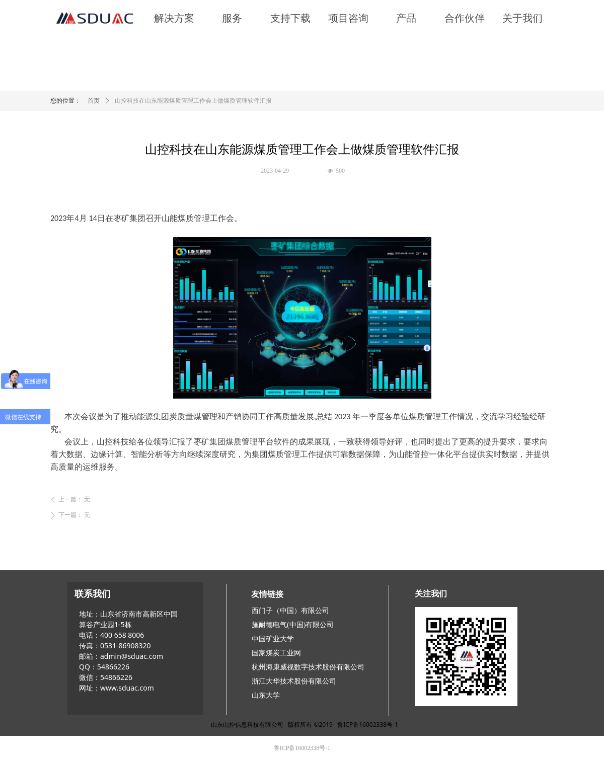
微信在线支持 (23, 417)
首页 (94, 100)
